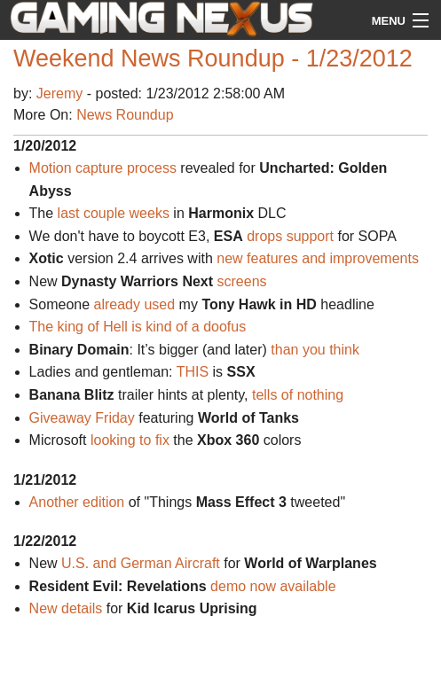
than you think (315, 349)
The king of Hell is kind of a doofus (138, 326)
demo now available (272, 586)
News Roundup (124, 114)
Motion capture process (103, 167)
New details (66, 608)
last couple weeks (113, 213)
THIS (193, 371)
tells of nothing (297, 394)
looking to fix (130, 440)
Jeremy (61, 93)
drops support (290, 236)
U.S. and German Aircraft (140, 563)
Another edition (77, 502)
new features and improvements (318, 258)
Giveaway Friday (82, 417)
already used (135, 304)
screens (242, 281)
